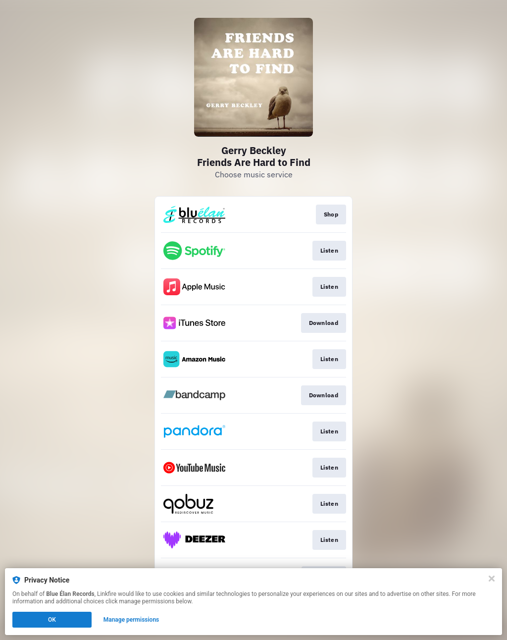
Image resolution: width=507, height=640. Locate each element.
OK (52, 619)
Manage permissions (131, 619)
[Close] (492, 579)
